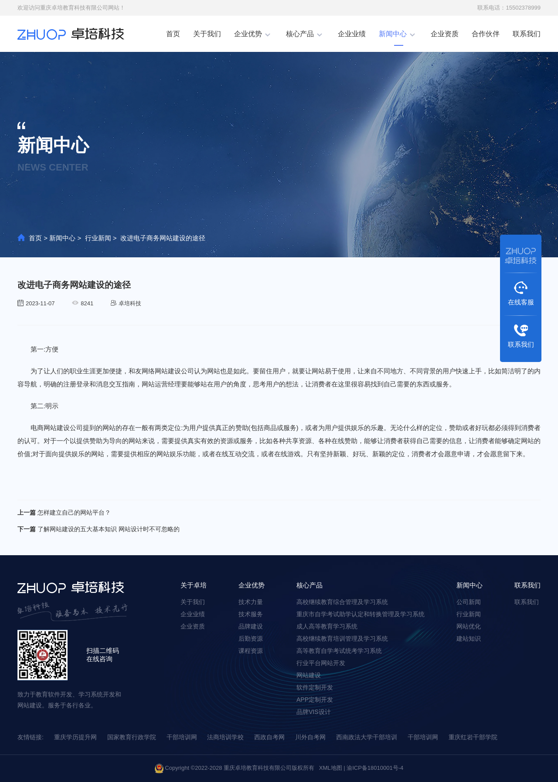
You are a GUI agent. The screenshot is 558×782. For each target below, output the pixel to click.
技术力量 (250, 601)
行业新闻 (98, 238)
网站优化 (468, 626)
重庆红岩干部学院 (473, 737)
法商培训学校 (225, 737)
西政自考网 (269, 737)
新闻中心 (393, 34)
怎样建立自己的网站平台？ (64, 512)
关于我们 (207, 34)
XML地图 (330, 768)
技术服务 (250, 614)
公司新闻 (468, 601)
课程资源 (250, 650)
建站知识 (468, 638)
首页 (173, 34)
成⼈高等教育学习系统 (326, 626)
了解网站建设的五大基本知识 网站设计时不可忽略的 (98, 529)
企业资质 (445, 34)
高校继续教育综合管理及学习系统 (342, 601)
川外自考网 (310, 737)
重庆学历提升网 (75, 737)
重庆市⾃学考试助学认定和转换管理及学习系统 (360, 614)
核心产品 (300, 34)
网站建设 (308, 675)
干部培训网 (182, 737)
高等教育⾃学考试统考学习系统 (339, 650)
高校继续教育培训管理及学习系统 (342, 638)
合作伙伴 (486, 34)
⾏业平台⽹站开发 (320, 662)
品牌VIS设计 (313, 711)
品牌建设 (250, 626)
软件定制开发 (314, 687)
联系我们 (527, 34)
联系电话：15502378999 (509, 7)
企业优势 (248, 34)
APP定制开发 (314, 699)
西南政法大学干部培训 (366, 737)
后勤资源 (250, 638)
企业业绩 (352, 34)
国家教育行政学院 (131, 737)
